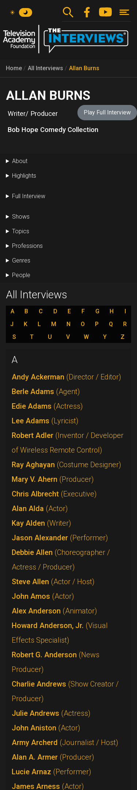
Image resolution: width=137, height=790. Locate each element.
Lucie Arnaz (51, 771)
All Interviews (45, 68)
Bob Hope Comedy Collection (53, 130)
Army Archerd (65, 742)
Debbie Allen (61, 559)
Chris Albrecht (54, 494)
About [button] (19, 161)
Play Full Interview (107, 112)
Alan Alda (40, 508)
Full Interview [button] (28, 196)
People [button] (21, 275)
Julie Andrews (51, 713)
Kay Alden (41, 523)
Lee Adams (45, 420)
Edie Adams (47, 406)
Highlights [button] (24, 175)
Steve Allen (53, 581)
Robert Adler (67, 442)
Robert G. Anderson (55, 662)
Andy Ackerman (66, 377)
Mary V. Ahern (53, 479)
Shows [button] (21, 216)
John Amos (43, 596)
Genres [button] (21, 260)
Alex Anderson (54, 610)
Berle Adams (46, 391)
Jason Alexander (60, 537)
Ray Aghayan (66, 464)
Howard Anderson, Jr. (60, 633)
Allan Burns (84, 68)
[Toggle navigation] (124, 12)
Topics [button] (20, 231)
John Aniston (46, 727)
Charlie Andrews (65, 691)
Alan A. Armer (53, 757)
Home (14, 68)
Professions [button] (27, 245)
